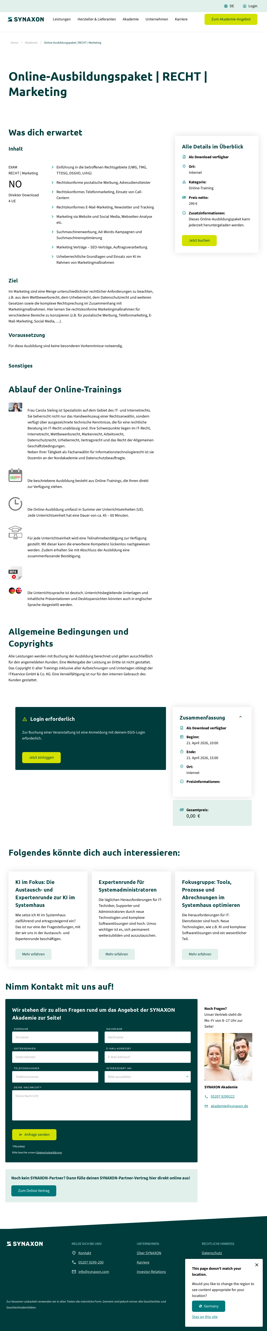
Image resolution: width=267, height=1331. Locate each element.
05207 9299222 (223, 1096)
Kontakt (81, 1253)
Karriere (181, 24)
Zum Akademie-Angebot (231, 24)
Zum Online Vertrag (33, 1190)
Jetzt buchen (199, 240)
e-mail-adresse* (118, 1048)
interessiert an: (119, 1068)
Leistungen (62, 24)
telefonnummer (26, 1068)
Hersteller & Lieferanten (97, 24)
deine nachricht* (28, 1087)
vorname (21, 1028)
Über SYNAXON (149, 1253)
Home (14, 43)
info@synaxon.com (90, 1271)
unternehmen (25, 1048)
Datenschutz (212, 1253)
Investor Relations (151, 1271)
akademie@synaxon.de (229, 1106)
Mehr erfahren (33, 954)
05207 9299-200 (88, 1262)
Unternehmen (157, 24)
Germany (208, 1306)
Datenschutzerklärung (49, 1152)
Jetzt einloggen (41, 757)
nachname (114, 1028)
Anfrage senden (37, 1134)
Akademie (131, 24)
